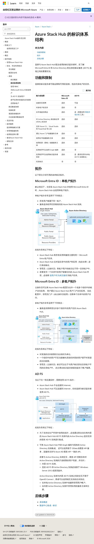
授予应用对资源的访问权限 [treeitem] (21, 100)
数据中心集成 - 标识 (48, 505)
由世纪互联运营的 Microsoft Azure (16, 535)
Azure (37, 26)
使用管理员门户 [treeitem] (13, 48)
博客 (56, 535)
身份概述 (43, 502)
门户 (77, 10)
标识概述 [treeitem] (14, 79)
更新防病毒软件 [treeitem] (14, 113)
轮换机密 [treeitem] (12, 110)
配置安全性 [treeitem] (13, 73)
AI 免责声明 (37, 535)
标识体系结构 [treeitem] (16, 83)
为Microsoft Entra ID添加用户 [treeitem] (21, 91)
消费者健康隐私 (9, 538)
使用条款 (22, 538)
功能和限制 (41, 52)
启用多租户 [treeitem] (15, 103)
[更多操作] (90, 27)
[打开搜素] (88, 3)
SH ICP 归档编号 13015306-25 (14, 531)
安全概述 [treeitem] (12, 69)
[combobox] (16, 29)
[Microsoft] (4, 3)
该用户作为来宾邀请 (58, 275)
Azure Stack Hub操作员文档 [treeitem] (15, 38)
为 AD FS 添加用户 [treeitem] (18, 96)
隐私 (59, 531)
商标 (30, 538)
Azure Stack (46, 26)
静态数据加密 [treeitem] (14, 107)
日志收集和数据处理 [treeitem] (16, 117)
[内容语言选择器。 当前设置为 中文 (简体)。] (9, 526)
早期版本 (48, 535)
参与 (64, 535)
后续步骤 (40, 58)
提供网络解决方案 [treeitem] (13, 127)
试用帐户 (86, 10)
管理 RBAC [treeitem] (15, 86)
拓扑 (38, 55)
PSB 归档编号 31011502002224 (41, 531)
